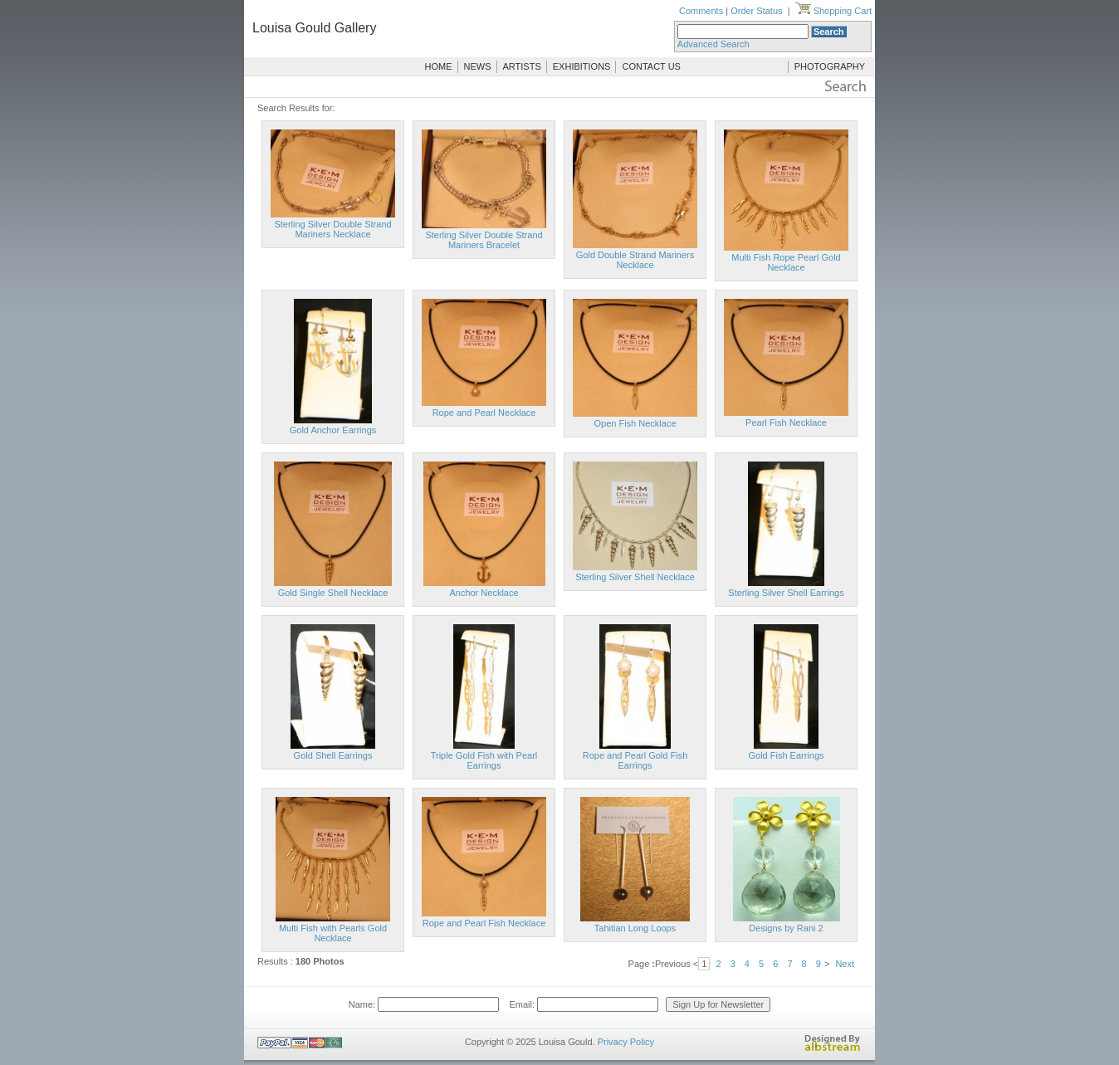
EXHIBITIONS (582, 66)
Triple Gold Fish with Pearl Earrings (484, 760)
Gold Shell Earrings (333, 755)
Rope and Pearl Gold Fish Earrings (635, 760)
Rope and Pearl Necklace (484, 413)
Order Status (756, 11)
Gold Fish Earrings (785, 755)
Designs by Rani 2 (786, 928)
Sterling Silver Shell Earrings (785, 593)
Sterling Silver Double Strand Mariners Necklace (332, 229)
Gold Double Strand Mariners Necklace (635, 260)
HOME (438, 66)
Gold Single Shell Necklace (333, 593)
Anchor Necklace (483, 593)
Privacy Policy (626, 1042)
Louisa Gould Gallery (314, 28)
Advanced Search (713, 44)
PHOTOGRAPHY (829, 66)
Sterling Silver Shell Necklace (635, 577)
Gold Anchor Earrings (333, 430)
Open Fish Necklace (635, 423)
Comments (701, 11)
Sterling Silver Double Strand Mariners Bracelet (483, 240)
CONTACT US (651, 66)
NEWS (477, 66)
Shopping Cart (833, 11)
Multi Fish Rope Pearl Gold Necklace (785, 262)
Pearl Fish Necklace (786, 422)
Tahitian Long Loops (635, 928)
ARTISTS (522, 66)
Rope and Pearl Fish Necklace (484, 923)
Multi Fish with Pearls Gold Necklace (333, 933)
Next (844, 964)
